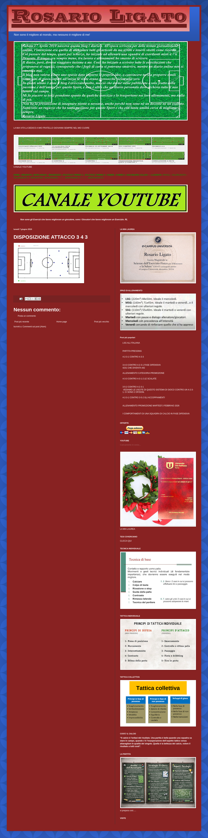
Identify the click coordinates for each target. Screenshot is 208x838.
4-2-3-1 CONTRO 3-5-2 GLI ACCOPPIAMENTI (144, 397)
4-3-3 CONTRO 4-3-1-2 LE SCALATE (140, 379)
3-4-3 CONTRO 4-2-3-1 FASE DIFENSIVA (142, 365)
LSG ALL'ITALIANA (131, 343)
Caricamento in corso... (130, 445)
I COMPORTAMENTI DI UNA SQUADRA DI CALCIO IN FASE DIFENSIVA (156, 413)
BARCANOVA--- (41, 175)
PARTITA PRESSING (132, 351)
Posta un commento (27, 316)
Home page (61, 322)
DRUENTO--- (28, 175)
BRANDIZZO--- (56, 175)
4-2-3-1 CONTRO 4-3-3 (133, 357)
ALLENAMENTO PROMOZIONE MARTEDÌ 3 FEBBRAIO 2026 (151, 405)
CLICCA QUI (126, 541)
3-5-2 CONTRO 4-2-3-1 (133, 387)
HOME (17, 175)
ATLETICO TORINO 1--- (74, 175)
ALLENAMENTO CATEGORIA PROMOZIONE (143, 373)
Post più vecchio (101, 322)
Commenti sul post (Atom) (34, 326)
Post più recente (21, 322)
